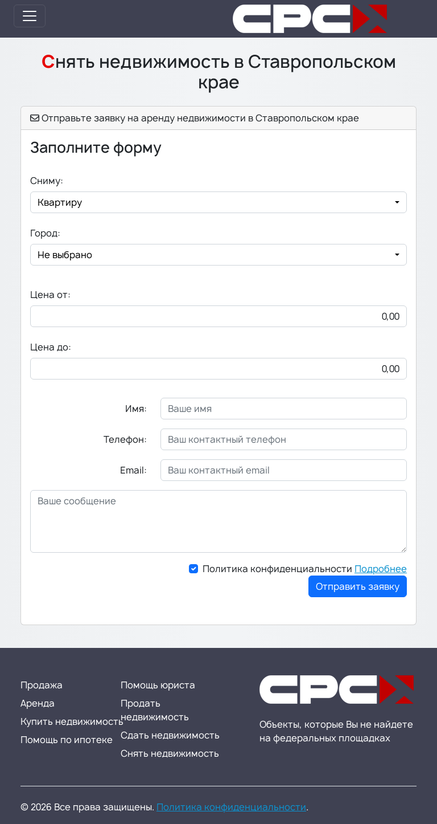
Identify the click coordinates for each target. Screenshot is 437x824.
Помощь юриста (158, 685)
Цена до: (50, 347)
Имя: (136, 408)
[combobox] (218, 202)
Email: (133, 470)
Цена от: (50, 294)
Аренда (37, 703)
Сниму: (46, 180)
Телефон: (125, 439)
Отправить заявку (357, 586)
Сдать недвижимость (170, 735)
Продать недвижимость (155, 710)
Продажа (41, 685)
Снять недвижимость (170, 753)
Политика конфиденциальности (305, 568)
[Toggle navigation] (30, 16)
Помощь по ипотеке (66, 739)
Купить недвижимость (71, 721)
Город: (45, 233)
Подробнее (380, 568)
